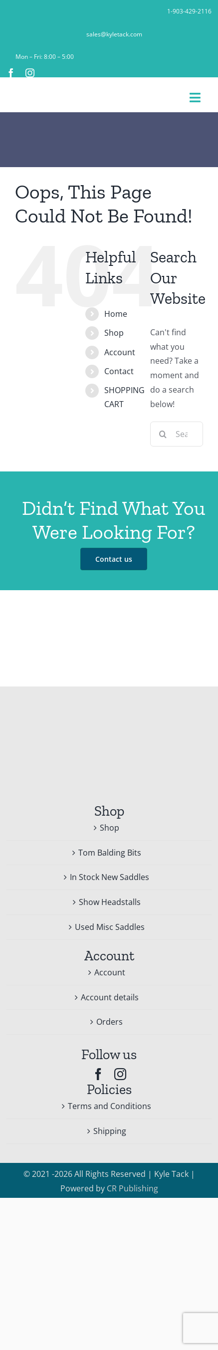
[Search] (162, 434)
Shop (114, 332)
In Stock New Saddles (109, 877)
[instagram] (29, 72)
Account (119, 352)
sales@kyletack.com (114, 34)
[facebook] (10, 72)
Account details (110, 997)
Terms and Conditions (109, 1106)
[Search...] (176, 434)
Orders (109, 1021)
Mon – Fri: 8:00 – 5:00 (44, 56)
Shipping (109, 1130)
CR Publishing (132, 1188)
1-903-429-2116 (189, 11)
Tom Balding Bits (109, 852)
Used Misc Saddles (110, 926)
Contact (119, 371)
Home (115, 313)
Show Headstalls (110, 902)
